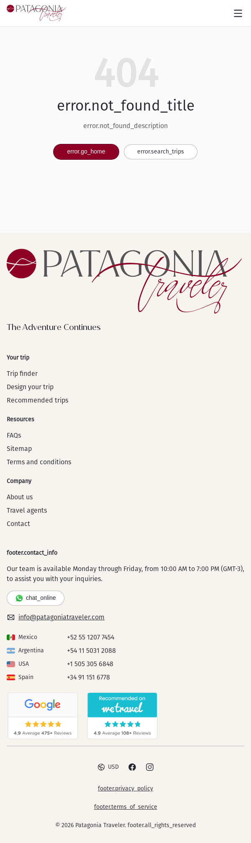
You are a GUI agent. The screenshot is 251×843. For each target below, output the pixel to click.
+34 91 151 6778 (88, 677)
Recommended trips (37, 400)
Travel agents (27, 510)
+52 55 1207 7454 (90, 637)
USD (108, 767)
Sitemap (19, 449)
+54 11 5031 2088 (91, 650)
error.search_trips (160, 151)
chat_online (35, 598)
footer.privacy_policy (125, 788)
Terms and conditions (39, 462)
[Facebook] (132, 767)
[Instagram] (149, 767)
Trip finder (22, 373)
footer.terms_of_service (125, 806)
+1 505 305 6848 (90, 664)
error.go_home (86, 151)
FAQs (14, 435)
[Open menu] (238, 13)
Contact (18, 524)
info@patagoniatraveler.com (56, 617)
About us (20, 497)
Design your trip (30, 387)
